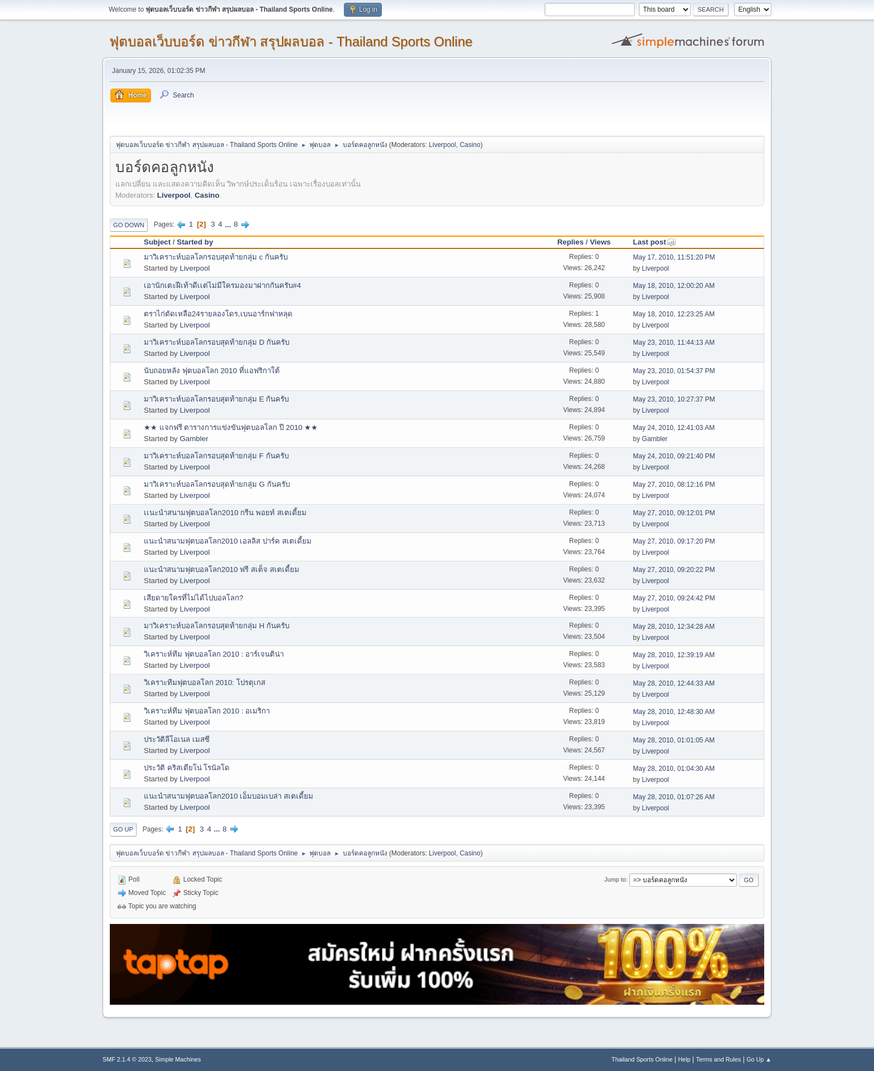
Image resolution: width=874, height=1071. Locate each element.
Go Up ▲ (758, 1059)
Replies (570, 242)
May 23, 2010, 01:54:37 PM (674, 371)
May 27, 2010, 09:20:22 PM (674, 570)
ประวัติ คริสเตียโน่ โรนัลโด (187, 768)
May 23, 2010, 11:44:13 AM (674, 342)
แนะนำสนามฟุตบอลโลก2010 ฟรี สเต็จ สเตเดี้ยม (221, 569)
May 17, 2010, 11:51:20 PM (674, 257)
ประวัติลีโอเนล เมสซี (177, 739)
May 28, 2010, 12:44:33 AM (674, 683)
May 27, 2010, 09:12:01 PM (674, 513)
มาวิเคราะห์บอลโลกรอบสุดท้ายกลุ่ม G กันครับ (217, 484)
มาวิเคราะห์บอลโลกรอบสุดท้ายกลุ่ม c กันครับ (216, 257)
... (229, 224)
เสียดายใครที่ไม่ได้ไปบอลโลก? (193, 598)
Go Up (123, 829)
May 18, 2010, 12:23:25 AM (674, 314)
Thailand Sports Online (642, 1059)
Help (684, 1059)
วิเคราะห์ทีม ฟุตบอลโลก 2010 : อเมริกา (207, 711)
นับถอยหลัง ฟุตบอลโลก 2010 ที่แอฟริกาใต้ (212, 370)
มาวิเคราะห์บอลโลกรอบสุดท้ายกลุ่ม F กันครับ (216, 456)
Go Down (128, 225)
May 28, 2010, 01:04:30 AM (674, 768)
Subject (157, 242)
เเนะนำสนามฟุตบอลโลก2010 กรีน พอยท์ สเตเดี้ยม (225, 512)
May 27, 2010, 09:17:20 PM (674, 541)
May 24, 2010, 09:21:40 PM (674, 456)
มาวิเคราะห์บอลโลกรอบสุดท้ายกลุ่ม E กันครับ (216, 399)
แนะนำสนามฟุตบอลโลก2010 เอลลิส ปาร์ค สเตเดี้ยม (228, 541)
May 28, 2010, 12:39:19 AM (674, 655)
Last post (654, 242)
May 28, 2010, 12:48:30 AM (674, 712)
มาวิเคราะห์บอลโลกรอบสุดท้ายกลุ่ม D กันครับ (216, 342)
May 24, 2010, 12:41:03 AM (674, 428)
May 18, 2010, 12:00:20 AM (674, 286)
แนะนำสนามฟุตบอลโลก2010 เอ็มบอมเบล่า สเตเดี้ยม (228, 796)
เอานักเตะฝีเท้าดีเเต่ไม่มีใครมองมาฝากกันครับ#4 (222, 285)
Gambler (193, 438)
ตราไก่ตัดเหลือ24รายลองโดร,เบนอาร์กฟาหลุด (218, 314)
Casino (470, 145)
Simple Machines (178, 1059)
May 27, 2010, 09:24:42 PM (674, 598)
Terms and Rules (718, 1059)
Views (600, 242)
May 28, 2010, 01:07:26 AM (674, 797)
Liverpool (442, 145)
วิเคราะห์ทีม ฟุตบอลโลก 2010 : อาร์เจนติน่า (214, 654)
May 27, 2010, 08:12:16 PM (674, 484)
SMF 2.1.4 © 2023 (127, 1059)
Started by (195, 242)
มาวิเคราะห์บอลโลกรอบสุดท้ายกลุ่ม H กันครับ (216, 626)
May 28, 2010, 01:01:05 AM (674, 740)
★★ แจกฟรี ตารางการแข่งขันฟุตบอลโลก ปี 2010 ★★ (231, 427)
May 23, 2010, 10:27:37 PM (674, 399)
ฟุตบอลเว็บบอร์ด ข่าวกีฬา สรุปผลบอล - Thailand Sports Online (291, 41)
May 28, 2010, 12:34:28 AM (674, 626)
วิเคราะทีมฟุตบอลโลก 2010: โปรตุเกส (204, 682)
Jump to (614, 879)
